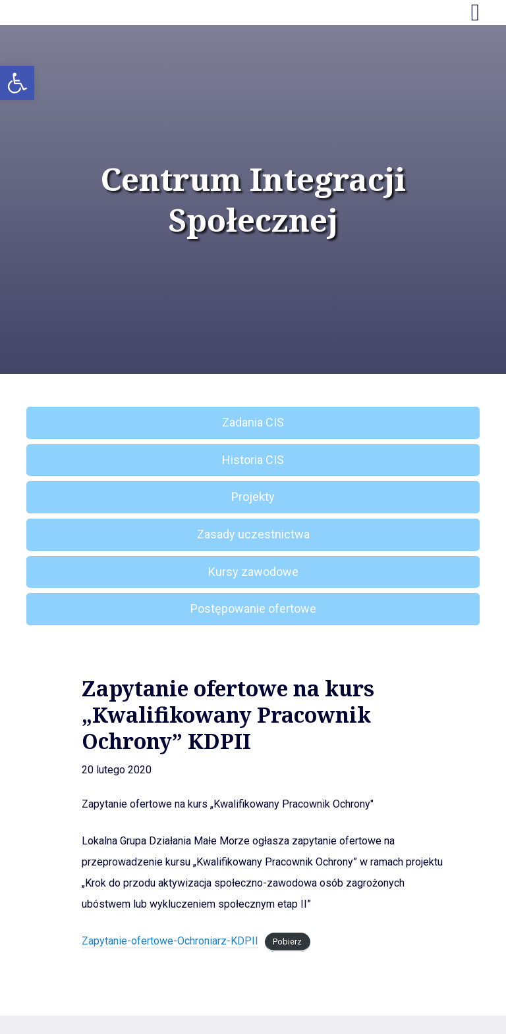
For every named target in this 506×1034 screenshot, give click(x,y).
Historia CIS (253, 460)
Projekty (253, 497)
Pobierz (287, 941)
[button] (17, 83)
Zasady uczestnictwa (253, 534)
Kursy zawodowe (253, 572)
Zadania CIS (253, 422)
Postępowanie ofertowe (253, 608)
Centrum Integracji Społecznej (253, 200)
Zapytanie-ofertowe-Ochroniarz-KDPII (170, 941)
